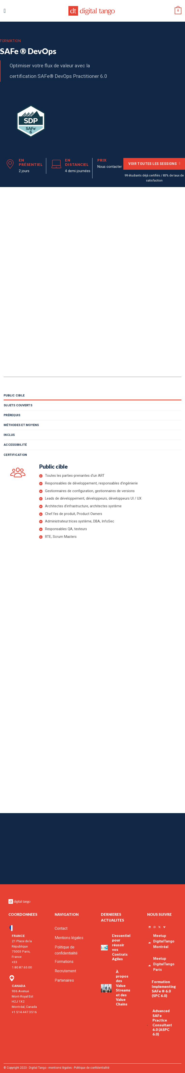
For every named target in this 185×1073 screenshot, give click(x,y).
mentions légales (60, 1065)
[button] (6, 10)
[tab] (92, 395)
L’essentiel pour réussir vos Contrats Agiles (121, 944)
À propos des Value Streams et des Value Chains (123, 985)
